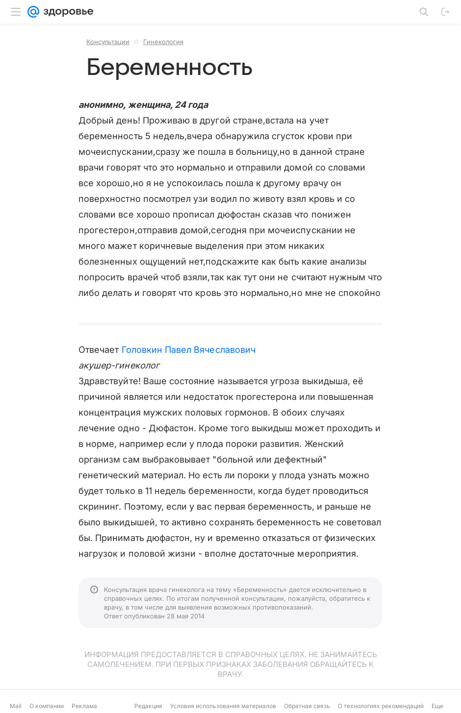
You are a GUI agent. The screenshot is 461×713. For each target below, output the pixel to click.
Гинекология (163, 42)
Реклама (84, 706)
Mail (16, 706)
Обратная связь (307, 706)
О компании (46, 706)
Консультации (107, 42)
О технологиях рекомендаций (381, 706)
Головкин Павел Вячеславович (189, 349)
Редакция (148, 706)
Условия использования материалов (223, 706)
